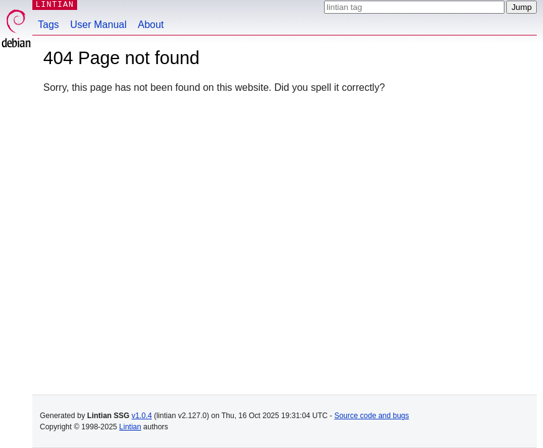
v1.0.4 (141, 415)
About (151, 24)
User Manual (98, 24)
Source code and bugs (371, 415)
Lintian (130, 426)
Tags (48, 24)
